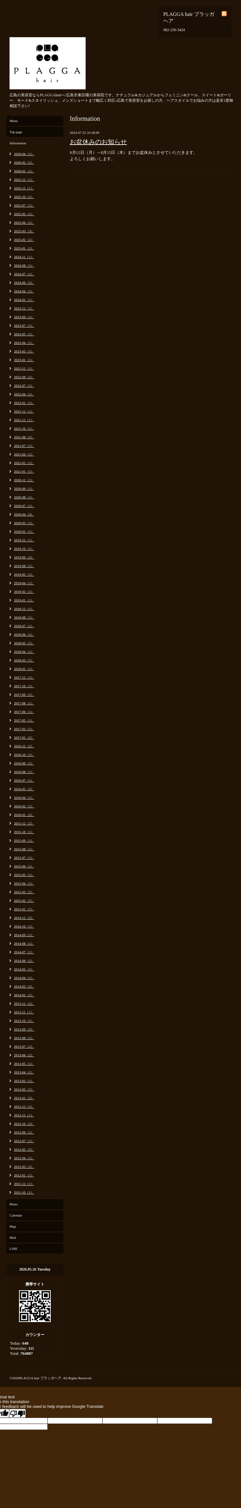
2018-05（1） (24, 643)
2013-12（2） (24, 1003)
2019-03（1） (24, 591)
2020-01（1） (24, 531)
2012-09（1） (24, 1132)
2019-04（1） (24, 583)
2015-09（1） (24, 840)
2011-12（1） (24, 1184)
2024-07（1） (24, 274)
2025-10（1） (24, 197)
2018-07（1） (24, 626)
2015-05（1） (24, 875)
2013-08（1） (24, 1038)
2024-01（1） (24, 300)
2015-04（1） (24, 883)
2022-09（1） (24, 377)
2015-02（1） (24, 900)
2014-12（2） (24, 918)
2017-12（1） (24, 677)
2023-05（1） (24, 334)
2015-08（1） (24, 849)
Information (18, 143)
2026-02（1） (24, 162)
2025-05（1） (24, 214)
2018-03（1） (24, 660)
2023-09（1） (24, 317)
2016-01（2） (24, 815)
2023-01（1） (24, 360)
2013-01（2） (24, 1098)
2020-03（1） (24, 523)
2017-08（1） (24, 703)
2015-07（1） (24, 858)
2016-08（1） (24, 772)
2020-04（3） (24, 514)
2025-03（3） (24, 231)
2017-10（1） (24, 686)
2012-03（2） (24, 1167)
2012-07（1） (24, 1141)
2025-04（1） (24, 222)
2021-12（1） (24, 411)
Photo (14, 1204)
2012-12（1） (24, 1106)
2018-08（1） (24, 617)
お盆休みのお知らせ (98, 141)
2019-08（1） (24, 566)
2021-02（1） (24, 463)
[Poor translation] (17, 1413)
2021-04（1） (24, 454)
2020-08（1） (24, 497)
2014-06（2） (24, 961)
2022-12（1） (24, 368)
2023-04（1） (24, 343)
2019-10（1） (24, 549)
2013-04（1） (24, 1072)
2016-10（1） (24, 755)
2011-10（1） (24, 1192)
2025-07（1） (24, 205)
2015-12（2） (24, 823)
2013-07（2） (24, 1046)
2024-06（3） (24, 282)
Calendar (16, 1215)
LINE (13, 1249)
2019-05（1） (24, 574)
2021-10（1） (24, 428)
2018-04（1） (24, 652)
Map (13, 1226)
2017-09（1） (24, 694)
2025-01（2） (24, 248)
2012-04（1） (24, 1158)
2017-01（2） (24, 737)
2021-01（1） (24, 471)
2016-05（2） (24, 789)
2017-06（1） (24, 712)
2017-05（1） (24, 720)
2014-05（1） (24, 969)
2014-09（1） (24, 935)
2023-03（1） (24, 351)
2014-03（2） (24, 986)
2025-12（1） (24, 180)
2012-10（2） (24, 1124)
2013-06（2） (24, 1055)
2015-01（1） (24, 909)
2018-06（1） (24, 634)
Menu (14, 121)
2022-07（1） (24, 385)
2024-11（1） (24, 257)
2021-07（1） (24, 446)
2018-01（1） (24, 669)
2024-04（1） (24, 291)
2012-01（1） (24, 1175)
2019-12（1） (24, 540)
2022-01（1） (24, 403)
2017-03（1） (24, 729)
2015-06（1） (24, 866)
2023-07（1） (24, 325)
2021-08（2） (24, 437)
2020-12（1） (24, 480)
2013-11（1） (24, 1012)
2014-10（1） (24, 926)
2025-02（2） (24, 240)
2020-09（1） (24, 488)
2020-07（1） (24, 506)
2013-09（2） (24, 1029)
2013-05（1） (24, 1064)
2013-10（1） (24, 1021)
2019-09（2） (24, 557)
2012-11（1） (24, 1115)
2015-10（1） (24, 832)
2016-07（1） (24, 780)
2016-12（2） (24, 746)
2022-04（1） (24, 394)
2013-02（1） (24, 1089)
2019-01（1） (24, 600)
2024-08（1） (24, 265)
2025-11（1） (24, 188)
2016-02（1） (24, 806)
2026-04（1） (24, 154)
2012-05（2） (24, 1149)
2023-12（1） (24, 308)
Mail (13, 1237)
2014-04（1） (24, 978)
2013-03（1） (24, 1081)
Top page (16, 132)
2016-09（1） (24, 763)
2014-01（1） (24, 995)
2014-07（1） (24, 952)
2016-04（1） (24, 797)
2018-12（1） (24, 609)
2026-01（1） (24, 171)
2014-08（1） (24, 943)
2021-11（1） (24, 420)
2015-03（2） (24, 892)
